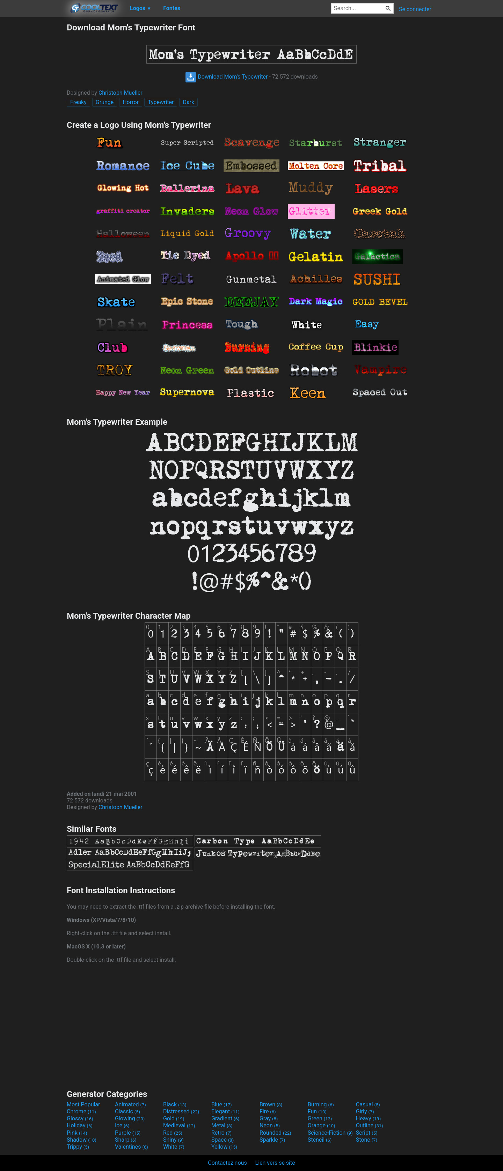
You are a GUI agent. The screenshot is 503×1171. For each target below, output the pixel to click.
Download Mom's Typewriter (226, 76)
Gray (269, 1118)
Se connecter (415, 9)
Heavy (368, 1118)
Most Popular (83, 1104)
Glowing (130, 1118)
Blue (221, 1104)
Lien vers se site (275, 1162)
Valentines (131, 1146)
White (173, 1146)
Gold (173, 1118)
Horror (131, 102)
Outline (369, 1125)
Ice (122, 1125)
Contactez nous (227, 1162)
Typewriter (161, 102)
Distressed (181, 1111)
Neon (270, 1125)
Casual (368, 1104)
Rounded (275, 1132)
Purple (127, 1132)
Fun (317, 1111)
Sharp (126, 1139)
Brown (271, 1104)
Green (320, 1118)
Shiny (173, 1139)
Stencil (319, 1139)
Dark (188, 102)
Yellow (224, 1146)
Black (175, 1104)
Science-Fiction (330, 1132)
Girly (365, 1111)
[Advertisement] (33, 127)
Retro (221, 1132)
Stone (366, 1139)
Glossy (80, 1118)
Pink (77, 1132)
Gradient (225, 1118)
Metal (222, 1125)
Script (367, 1132)
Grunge (105, 102)
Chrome (81, 1111)
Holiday (80, 1125)
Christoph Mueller (121, 92)
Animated (130, 1104)
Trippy (78, 1146)
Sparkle (272, 1139)
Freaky (78, 102)
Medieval (179, 1125)
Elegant (225, 1111)
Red (172, 1132)
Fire (268, 1111)
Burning (321, 1104)
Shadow (81, 1139)
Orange (321, 1125)
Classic (127, 1111)
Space (222, 1139)
